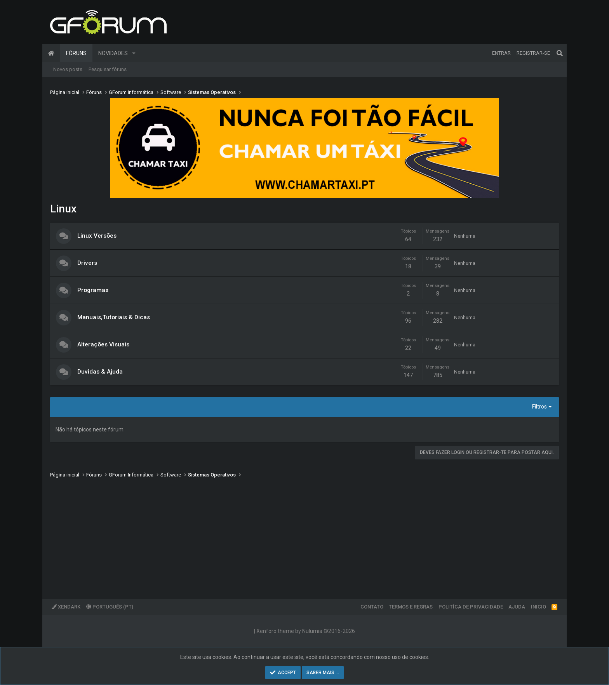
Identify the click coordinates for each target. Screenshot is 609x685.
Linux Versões (97, 235)
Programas (92, 290)
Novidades (113, 53)
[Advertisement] (283, 532)
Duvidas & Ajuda (100, 371)
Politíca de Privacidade (470, 607)
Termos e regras (411, 607)
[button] (134, 53)
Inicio (538, 607)
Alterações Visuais (103, 344)
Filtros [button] (539, 406)
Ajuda (516, 607)
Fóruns (76, 53)
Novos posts (67, 69)
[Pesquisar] (560, 53)
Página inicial (51, 53)
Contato (371, 607)
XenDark (66, 607)
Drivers (87, 262)
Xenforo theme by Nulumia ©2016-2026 (305, 631)
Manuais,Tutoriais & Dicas (113, 317)
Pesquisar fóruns (108, 69)
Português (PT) (109, 607)
